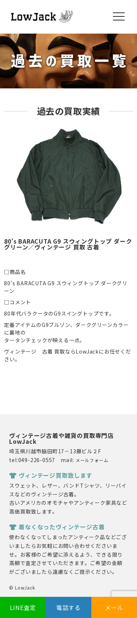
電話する (68, 607)
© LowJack (22, 587)
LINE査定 (23, 607)
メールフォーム (92, 460)
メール (114, 607)
